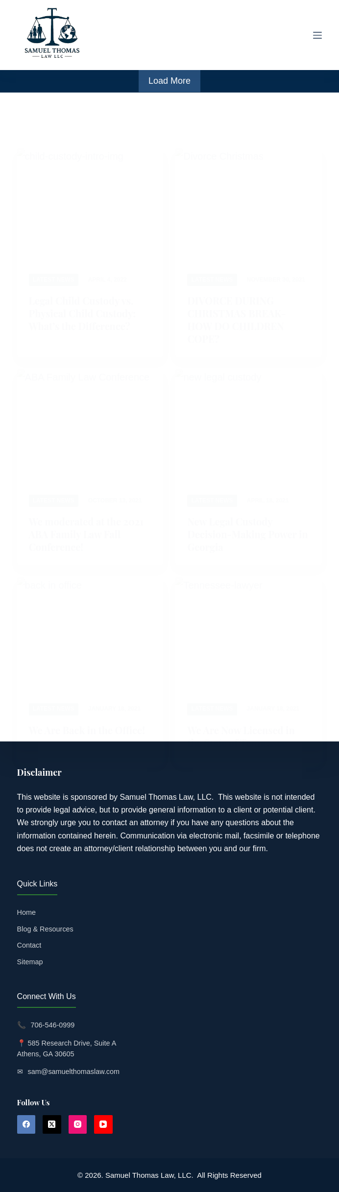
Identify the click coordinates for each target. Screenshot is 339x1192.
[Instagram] (78, 1124)
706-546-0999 (53, 1025)
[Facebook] (26, 1124)
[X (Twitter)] (52, 1124)
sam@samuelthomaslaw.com (74, 1071)
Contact (29, 945)
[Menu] (317, 35)
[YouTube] (103, 1124)
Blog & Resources (45, 929)
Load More (169, 81)
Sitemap (30, 962)
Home (26, 912)
